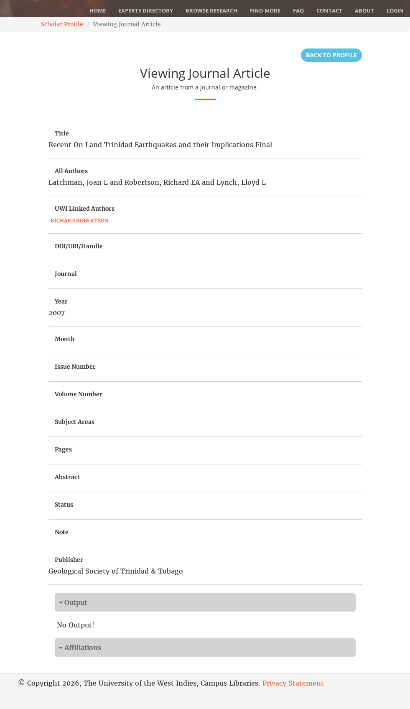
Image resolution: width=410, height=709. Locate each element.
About (364, 10)
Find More (265, 10)
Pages (63, 449)
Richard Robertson (79, 220)
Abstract (67, 477)
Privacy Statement (293, 683)
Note (62, 532)
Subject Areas (74, 422)
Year (61, 301)
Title (62, 133)
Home (97, 10)
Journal (66, 274)
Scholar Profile (62, 24)
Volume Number (78, 394)
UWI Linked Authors (85, 208)
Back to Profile (331, 55)
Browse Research (211, 10)
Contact (329, 10)
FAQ (298, 10)
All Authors (71, 171)
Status (64, 504)
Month (64, 339)
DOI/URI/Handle (79, 246)
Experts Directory (145, 10)
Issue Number (75, 366)
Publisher (69, 560)
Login (395, 10)
